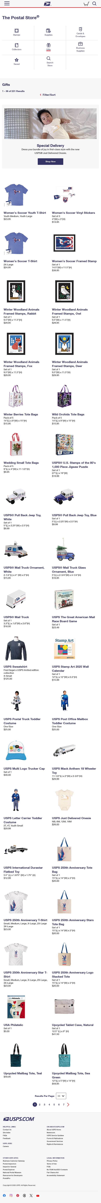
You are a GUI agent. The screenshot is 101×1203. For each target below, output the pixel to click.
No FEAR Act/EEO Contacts (57, 1169)
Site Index (6, 1132)
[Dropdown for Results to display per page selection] (61, 1096)
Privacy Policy (52, 1161)
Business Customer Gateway (14, 1161)
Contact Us (7, 1130)
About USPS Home (54, 1130)
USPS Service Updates (55, 1135)
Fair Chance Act (53, 1172)
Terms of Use (52, 1164)
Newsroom (51, 1132)
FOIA (48, 1167)
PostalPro (6, 1178)
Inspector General (9, 1167)
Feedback (6, 1138)
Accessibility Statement (56, 1175)
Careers (6, 1146)
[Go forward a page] (68, 1104)
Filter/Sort (48, 94)
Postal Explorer (9, 1169)
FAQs (5, 1135)
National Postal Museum (12, 1172)
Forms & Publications (55, 1138)
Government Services (55, 1141)
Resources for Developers (12, 1175)
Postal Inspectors (9, 1164)
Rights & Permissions (55, 1144)
